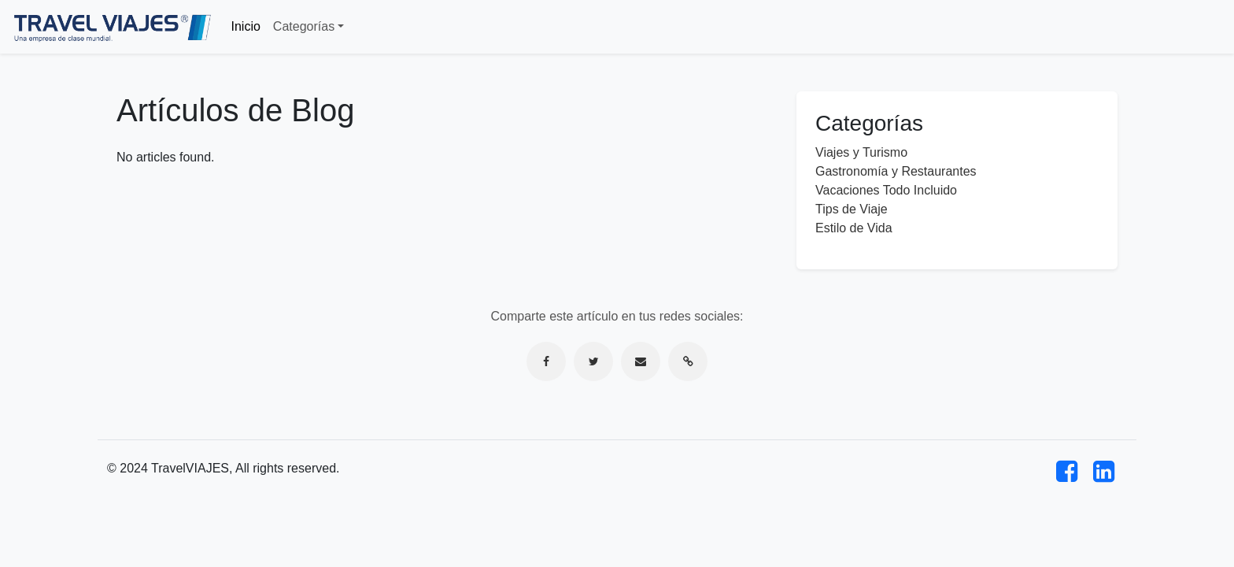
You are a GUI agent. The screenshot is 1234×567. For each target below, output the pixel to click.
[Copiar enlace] (688, 361)
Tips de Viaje (851, 209)
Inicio (245, 26)
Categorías (303, 26)
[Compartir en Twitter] (593, 361)
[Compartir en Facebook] (546, 361)
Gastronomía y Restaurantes (896, 171)
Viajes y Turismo (861, 152)
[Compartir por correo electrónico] (640, 361)
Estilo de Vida (853, 228)
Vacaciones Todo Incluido (886, 190)
